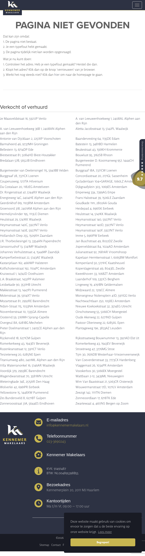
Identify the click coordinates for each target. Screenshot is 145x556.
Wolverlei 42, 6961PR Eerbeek (19, 387)
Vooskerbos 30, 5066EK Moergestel (99, 371)
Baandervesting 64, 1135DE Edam (97, 139)
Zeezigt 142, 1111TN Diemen (93, 393)
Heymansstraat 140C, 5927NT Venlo (24, 225)
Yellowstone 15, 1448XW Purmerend (24, 393)
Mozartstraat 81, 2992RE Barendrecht (24, 301)
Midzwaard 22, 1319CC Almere (95, 290)
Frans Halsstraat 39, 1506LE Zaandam (100, 198)
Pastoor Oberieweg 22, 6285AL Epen (100, 323)
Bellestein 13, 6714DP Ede (16, 150)
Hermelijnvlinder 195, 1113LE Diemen (24, 214)
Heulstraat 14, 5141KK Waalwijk (96, 214)
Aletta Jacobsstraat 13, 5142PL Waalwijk (102, 129)
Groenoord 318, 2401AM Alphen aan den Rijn (30, 209)
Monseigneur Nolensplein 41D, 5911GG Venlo (106, 296)
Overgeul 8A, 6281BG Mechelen (21, 323)
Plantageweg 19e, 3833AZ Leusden (99, 328)
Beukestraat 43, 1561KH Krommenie (99, 150)
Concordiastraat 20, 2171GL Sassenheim (102, 176)
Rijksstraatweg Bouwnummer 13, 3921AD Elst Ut (107, 338)
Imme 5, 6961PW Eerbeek (92, 236)
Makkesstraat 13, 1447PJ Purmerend (23, 290)
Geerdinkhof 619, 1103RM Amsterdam (24, 203)
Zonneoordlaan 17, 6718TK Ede (96, 398)
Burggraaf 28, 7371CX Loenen (19, 176)
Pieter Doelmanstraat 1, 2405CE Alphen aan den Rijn (32, 330)
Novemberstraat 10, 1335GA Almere (23, 312)
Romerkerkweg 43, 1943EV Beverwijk (24, 344)
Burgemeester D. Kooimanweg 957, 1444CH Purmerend (105, 163)
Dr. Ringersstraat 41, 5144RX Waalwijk (25, 192)
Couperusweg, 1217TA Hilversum (21, 181)
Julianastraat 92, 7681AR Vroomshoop (101, 252)
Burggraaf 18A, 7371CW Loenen (96, 170)
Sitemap (44, 545)
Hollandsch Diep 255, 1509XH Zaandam (26, 236)
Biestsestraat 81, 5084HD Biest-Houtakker (28, 155)
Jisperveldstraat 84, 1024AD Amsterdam (102, 247)
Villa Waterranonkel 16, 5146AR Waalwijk (27, 365)
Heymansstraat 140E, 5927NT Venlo (23, 230)
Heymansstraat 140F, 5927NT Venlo (99, 230)
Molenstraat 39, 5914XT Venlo (19, 296)
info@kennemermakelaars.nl (67, 425)
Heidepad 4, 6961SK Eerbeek (95, 209)
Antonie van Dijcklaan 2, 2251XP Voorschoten (30, 139)
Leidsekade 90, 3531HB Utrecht (20, 285)
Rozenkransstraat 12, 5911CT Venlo (22, 349)
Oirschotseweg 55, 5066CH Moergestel (101, 312)
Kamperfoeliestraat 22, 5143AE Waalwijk (26, 258)
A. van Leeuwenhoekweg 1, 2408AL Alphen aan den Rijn (108, 121)
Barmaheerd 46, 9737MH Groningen (24, 144)
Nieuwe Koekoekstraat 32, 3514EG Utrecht (103, 306)
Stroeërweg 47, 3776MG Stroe (95, 349)
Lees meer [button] (105, 532)
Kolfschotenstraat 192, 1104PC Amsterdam (28, 268)
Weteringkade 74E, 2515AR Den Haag (24, 382)
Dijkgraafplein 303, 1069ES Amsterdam (101, 187)
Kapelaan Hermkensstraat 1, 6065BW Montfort (107, 258)
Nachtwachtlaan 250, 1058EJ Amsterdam (103, 301)
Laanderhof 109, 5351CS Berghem (98, 279)
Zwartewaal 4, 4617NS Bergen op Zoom (102, 404)
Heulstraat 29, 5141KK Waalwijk (20, 219)
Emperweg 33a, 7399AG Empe (95, 192)
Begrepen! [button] (103, 542)
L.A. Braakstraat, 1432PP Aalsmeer (22, 279)
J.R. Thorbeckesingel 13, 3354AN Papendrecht (30, 241)
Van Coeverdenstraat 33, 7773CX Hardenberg (105, 360)
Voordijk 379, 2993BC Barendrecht (22, 371)
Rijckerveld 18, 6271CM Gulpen (20, 338)
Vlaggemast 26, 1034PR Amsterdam (99, 365)
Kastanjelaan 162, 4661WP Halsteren (24, 263)
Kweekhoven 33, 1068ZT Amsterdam (100, 274)
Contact (56, 545)
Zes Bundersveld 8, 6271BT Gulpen (23, 398)
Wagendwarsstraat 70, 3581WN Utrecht (26, 376)
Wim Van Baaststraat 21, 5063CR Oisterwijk (104, 382)
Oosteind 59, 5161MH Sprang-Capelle (24, 317)
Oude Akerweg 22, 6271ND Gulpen (99, 317)
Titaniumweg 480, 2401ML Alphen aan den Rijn (32, 360)
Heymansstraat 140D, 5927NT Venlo (100, 225)
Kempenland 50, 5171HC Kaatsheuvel (100, 263)
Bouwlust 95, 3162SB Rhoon (94, 155)
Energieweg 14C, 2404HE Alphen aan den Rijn (31, 198)
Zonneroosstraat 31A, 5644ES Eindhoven (27, 404)
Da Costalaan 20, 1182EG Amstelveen (24, 187)
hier (57, 75)
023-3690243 (56, 441)
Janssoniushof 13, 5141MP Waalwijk (23, 247)
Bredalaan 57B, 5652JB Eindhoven (22, 161)
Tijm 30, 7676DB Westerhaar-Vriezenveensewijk (108, 355)
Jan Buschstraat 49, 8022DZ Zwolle (99, 241)
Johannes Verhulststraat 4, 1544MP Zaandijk (29, 252)
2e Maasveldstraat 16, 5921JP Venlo (23, 119)
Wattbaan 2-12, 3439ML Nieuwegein (100, 376)
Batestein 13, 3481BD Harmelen (96, 144)
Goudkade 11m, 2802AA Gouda (96, 203)
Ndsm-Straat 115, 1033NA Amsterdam (24, 306)
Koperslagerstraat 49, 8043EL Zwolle (100, 268)
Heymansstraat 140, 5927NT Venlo (98, 219)
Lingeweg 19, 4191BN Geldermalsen (99, 285)
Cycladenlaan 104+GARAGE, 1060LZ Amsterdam (108, 181)
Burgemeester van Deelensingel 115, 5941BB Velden (34, 170)
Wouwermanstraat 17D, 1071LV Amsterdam (104, 387)
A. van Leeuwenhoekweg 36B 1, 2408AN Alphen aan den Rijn (32, 131)
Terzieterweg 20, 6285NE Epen (20, 355)
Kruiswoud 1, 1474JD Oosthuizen (22, 274)
